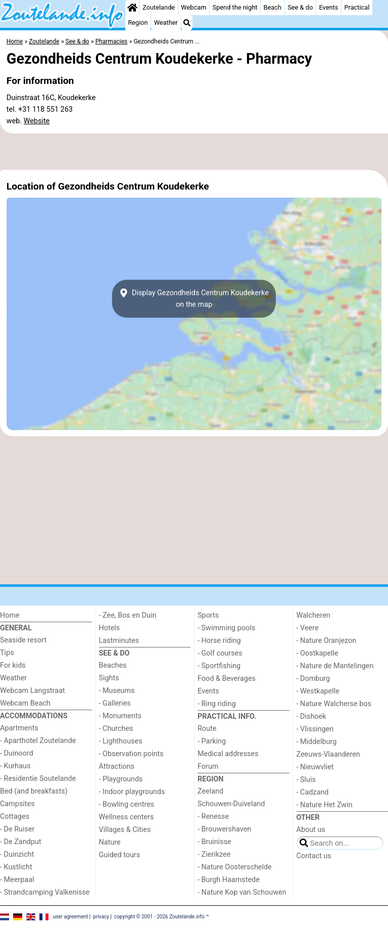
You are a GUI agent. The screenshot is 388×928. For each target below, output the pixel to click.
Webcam (193, 7)
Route (207, 728)
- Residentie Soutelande (38, 778)
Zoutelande (158, 7)
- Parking (212, 741)
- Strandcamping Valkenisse (44, 892)
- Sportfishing (219, 666)
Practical (356, 7)
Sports (208, 615)
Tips (7, 652)
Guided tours (119, 855)
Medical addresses (228, 754)
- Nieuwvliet (315, 767)
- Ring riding (217, 704)
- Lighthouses (120, 741)
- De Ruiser (17, 829)
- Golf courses (220, 653)
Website (37, 121)
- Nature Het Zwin (325, 805)
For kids (13, 665)
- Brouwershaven (224, 829)
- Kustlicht (16, 867)
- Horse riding (219, 640)
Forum (208, 766)
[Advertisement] (194, 151)
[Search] (186, 22)
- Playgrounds (121, 779)
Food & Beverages (227, 678)
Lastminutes (119, 640)
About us (311, 829)
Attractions (116, 766)
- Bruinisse (214, 842)
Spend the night (235, 7)
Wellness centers (126, 817)
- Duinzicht (17, 854)
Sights (109, 678)
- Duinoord (16, 753)
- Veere (308, 628)
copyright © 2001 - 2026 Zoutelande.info (159, 916)
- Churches (116, 728)
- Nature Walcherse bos (334, 704)
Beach (272, 7)
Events (328, 7)
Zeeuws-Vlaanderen (328, 754)
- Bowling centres (127, 804)
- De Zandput (20, 842)
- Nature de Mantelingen (335, 666)
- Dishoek (311, 716)
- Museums (117, 690)
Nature (110, 842)
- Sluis (306, 779)
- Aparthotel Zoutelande (38, 740)
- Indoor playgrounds (132, 791)
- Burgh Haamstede (229, 879)
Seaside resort (23, 640)
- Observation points (131, 754)
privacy (101, 916)
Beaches (113, 665)
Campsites (17, 804)
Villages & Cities (125, 829)
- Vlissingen (315, 729)
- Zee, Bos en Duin (128, 615)
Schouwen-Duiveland (231, 804)
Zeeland (210, 791)
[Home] (132, 7)
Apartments (19, 728)
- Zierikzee (214, 854)
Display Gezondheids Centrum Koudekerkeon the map (194, 299)
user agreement (70, 916)
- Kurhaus (15, 766)
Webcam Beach (25, 703)
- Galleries (115, 703)
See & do (300, 7)
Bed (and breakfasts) (34, 791)
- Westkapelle (318, 691)
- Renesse (213, 816)
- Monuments (120, 716)
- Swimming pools (226, 628)
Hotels (109, 628)
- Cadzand (313, 792)
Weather (166, 22)
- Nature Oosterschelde (235, 867)
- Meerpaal (17, 879)
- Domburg (313, 678)
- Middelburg (317, 741)
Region (138, 22)
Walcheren (313, 615)
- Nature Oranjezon (327, 640)
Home (10, 615)
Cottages (14, 816)
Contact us (314, 856)
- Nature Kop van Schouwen (242, 892)
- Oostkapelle (317, 653)
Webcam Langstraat (32, 690)
